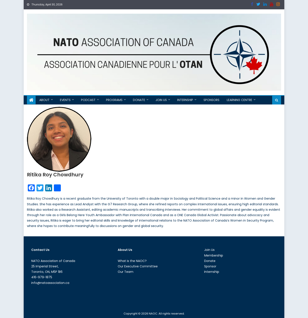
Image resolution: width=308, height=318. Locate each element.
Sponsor (210, 266)
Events (65, 100)
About (44, 100)
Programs (114, 100)
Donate (139, 100)
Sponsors (211, 100)
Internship (185, 100)
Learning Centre (239, 100)
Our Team (125, 272)
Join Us (161, 100)
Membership (213, 255)
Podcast (88, 100)
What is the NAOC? (132, 261)
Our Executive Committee (138, 266)
